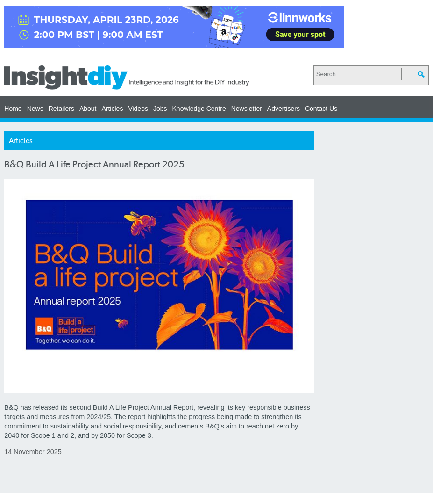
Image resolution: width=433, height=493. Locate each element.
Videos (138, 108)
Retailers (61, 108)
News (35, 108)
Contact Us (321, 108)
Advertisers (283, 108)
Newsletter (246, 108)
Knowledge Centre (199, 108)
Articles (112, 108)
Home (12, 108)
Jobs (160, 108)
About (88, 108)
